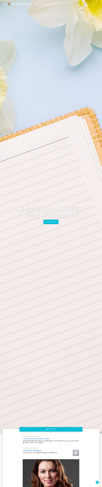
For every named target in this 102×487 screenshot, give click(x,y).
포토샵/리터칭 (51, 429)
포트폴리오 (47, 4)
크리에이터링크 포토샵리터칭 (32, 450)
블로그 (59, 4)
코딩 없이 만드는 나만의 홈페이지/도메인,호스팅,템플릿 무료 (40, 453)
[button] (93, 4)
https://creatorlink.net (28, 448)
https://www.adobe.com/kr (30, 436)
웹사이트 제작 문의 (38, 4)
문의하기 (53, 4)
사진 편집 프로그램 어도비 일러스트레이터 (36, 439)
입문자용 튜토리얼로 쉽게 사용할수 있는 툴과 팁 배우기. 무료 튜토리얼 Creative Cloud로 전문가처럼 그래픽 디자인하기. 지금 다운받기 (51, 442)
